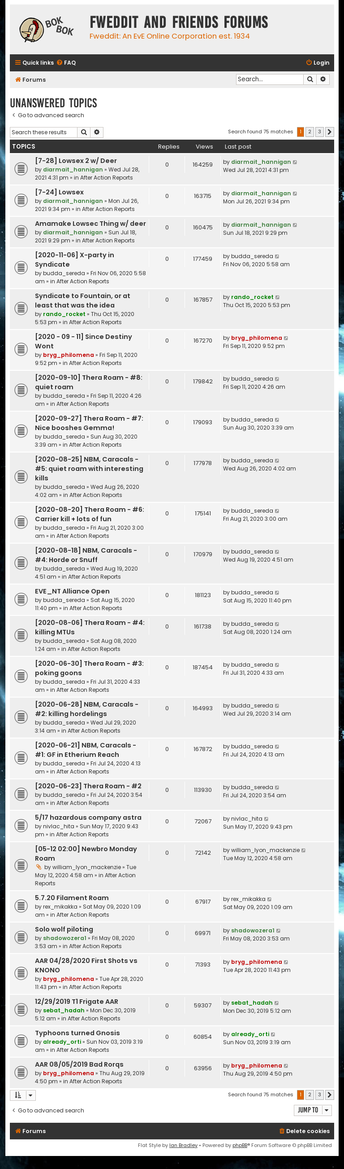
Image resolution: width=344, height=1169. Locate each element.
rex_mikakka (60, 906)
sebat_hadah (64, 1010)
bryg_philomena (68, 355)
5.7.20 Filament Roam (72, 897)
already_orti (62, 1042)
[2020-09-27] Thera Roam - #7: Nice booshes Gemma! (89, 423)
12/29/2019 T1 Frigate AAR (76, 1001)
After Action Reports (106, 177)
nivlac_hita (58, 826)
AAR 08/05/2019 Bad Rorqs (79, 1064)
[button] (329, 132)
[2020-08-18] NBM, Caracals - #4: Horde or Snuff (86, 555)
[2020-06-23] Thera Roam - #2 (88, 786)
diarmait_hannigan (73, 169)
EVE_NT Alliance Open (72, 591)
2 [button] (309, 131)
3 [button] (319, 131)
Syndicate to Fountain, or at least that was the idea (82, 300)
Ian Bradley (183, 1145)
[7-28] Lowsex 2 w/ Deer (76, 160)
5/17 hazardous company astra (88, 817)
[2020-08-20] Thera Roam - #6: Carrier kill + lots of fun (89, 514)
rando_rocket (64, 314)
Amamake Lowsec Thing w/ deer (90, 223)
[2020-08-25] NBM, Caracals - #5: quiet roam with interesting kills (89, 469)
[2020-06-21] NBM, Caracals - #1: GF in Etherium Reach (85, 750)
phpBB (239, 1145)
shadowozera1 (64, 938)
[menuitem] (66, 63)
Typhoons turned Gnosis (77, 1032)
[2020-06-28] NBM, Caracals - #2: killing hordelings (86, 709)
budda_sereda (64, 273)
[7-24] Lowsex (59, 192)
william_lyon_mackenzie (86, 867)
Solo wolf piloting (64, 929)
